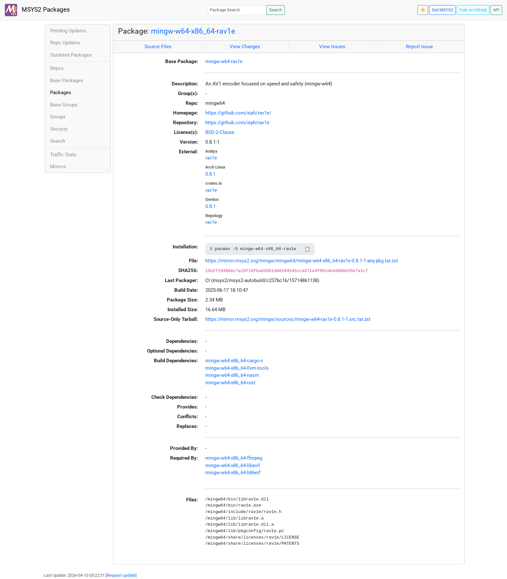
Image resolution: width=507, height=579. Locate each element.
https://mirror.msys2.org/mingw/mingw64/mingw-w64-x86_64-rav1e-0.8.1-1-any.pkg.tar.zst (301, 261)
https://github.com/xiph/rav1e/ (238, 113)
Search (275, 9)
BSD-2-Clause (219, 132)
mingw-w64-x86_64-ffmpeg (233, 458)
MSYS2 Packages (37, 10)
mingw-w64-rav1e (224, 61)
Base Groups (64, 105)
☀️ (423, 9)
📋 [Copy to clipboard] (307, 249)
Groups (58, 117)
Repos (57, 68)
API (496, 9)
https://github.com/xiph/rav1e (237, 123)
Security (59, 129)
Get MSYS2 (442, 9)
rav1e (211, 158)
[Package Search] (237, 10)
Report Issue (419, 46)
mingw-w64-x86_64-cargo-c (234, 361)
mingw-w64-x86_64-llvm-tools (237, 368)
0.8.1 (210, 174)
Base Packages (66, 80)
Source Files (158, 46)
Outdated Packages (71, 55)
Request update (121, 575)
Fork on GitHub (473, 9)
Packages (60, 92)
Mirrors (58, 166)
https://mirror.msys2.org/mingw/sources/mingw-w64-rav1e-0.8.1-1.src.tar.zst (288, 319)
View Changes (245, 46)
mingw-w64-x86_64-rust (230, 383)
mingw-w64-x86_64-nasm (232, 375)
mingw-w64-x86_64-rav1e (193, 31)
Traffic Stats (63, 155)
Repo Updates (65, 43)
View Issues (332, 46)
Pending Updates (68, 31)
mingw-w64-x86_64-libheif (232, 472)
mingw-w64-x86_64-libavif (232, 465)
